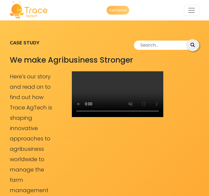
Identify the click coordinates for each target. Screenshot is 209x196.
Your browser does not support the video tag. (117, 94)
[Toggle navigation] (191, 10)
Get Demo (118, 10)
